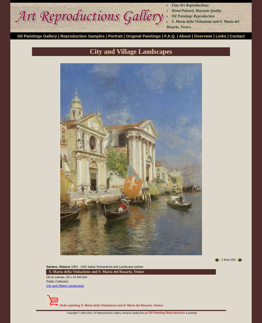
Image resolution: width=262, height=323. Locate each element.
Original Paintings (143, 36)
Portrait (115, 36)
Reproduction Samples (82, 36)
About (185, 36)
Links (221, 36)
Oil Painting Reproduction (167, 312)
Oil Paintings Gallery (37, 36)
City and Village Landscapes (65, 285)
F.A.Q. (170, 36)
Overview (203, 36)
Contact (237, 36)
